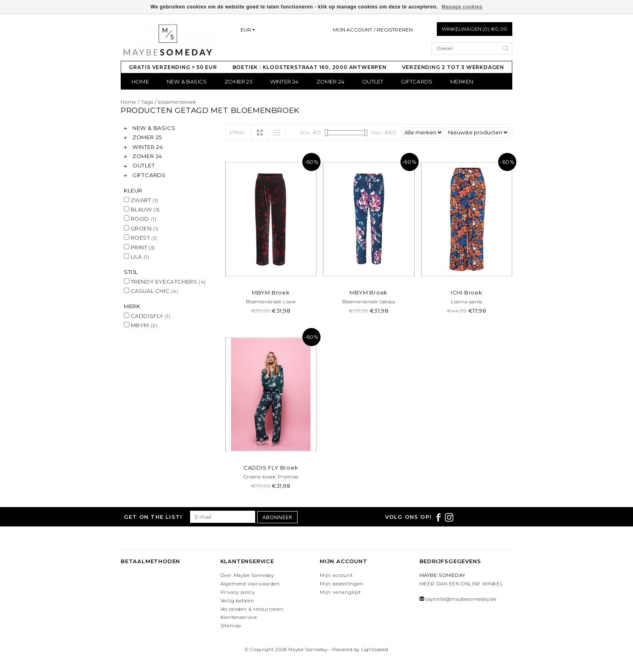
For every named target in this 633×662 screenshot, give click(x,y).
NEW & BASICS (187, 81)
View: (237, 132)
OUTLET (372, 81)
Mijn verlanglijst (340, 592)
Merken (461, 81)
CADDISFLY (147, 316)
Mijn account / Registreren (373, 30)
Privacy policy (237, 592)
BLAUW (142, 209)
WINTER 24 (284, 81)
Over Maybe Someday (247, 575)
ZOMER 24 (330, 81)
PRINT (139, 247)
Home (140, 81)
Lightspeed (374, 649)
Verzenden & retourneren (252, 609)
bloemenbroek (177, 102)
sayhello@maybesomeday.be (461, 599)
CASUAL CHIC (151, 291)
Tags (147, 102)
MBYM (140, 325)
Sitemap (230, 626)
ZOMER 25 (238, 81)
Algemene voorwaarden (250, 584)
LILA (136, 256)
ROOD (140, 218)
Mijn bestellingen (342, 584)
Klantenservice (238, 617)
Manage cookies (462, 7)
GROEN (141, 228)
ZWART (141, 200)
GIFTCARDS (416, 81)
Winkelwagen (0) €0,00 (474, 29)
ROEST (140, 237)
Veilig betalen (237, 601)
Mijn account (336, 575)
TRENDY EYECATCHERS (165, 281)
